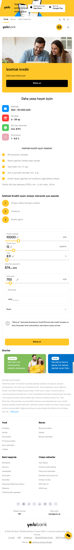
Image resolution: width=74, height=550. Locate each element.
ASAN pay (43, 488)
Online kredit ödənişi (47, 467)
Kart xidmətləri (8, 445)
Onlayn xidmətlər (47, 457)
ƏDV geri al (43, 484)
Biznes (13, 19)
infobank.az (28, 538)
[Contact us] (68, 535)
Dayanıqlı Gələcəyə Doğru (13, 484)
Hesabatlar (6, 471)
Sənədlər (6, 480)
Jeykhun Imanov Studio (42, 542)
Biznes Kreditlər (45, 428)
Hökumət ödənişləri (47, 471)
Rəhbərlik (6, 463)
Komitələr (6, 476)
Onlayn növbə (45, 480)
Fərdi (6, 19)
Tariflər (5, 449)
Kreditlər (5, 428)
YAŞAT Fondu (61, 538)
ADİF (19, 538)
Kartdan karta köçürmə (48, 476)
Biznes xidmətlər (46, 437)
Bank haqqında (25, 19)
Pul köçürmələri (9, 441)
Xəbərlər (5, 488)
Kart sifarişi (43, 463)
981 (60, 19)
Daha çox (15, 412)
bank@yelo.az (54, 514)
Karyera (5, 467)
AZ (68, 20)
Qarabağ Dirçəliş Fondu (44, 538)
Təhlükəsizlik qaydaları (11, 492)
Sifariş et (37, 342)
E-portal (12, 538)
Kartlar (5, 433)
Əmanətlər (6, 437)
